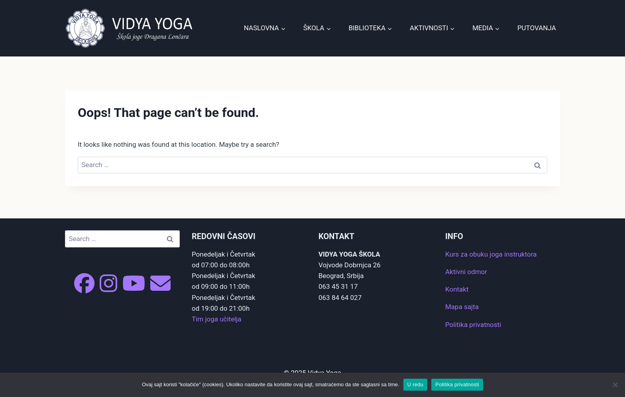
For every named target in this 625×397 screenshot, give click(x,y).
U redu (415, 384)
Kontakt (457, 289)
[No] (615, 385)
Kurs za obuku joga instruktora (491, 254)
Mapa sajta (462, 307)
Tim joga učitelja (217, 319)
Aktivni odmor (466, 272)
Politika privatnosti (473, 325)
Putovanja (536, 28)
